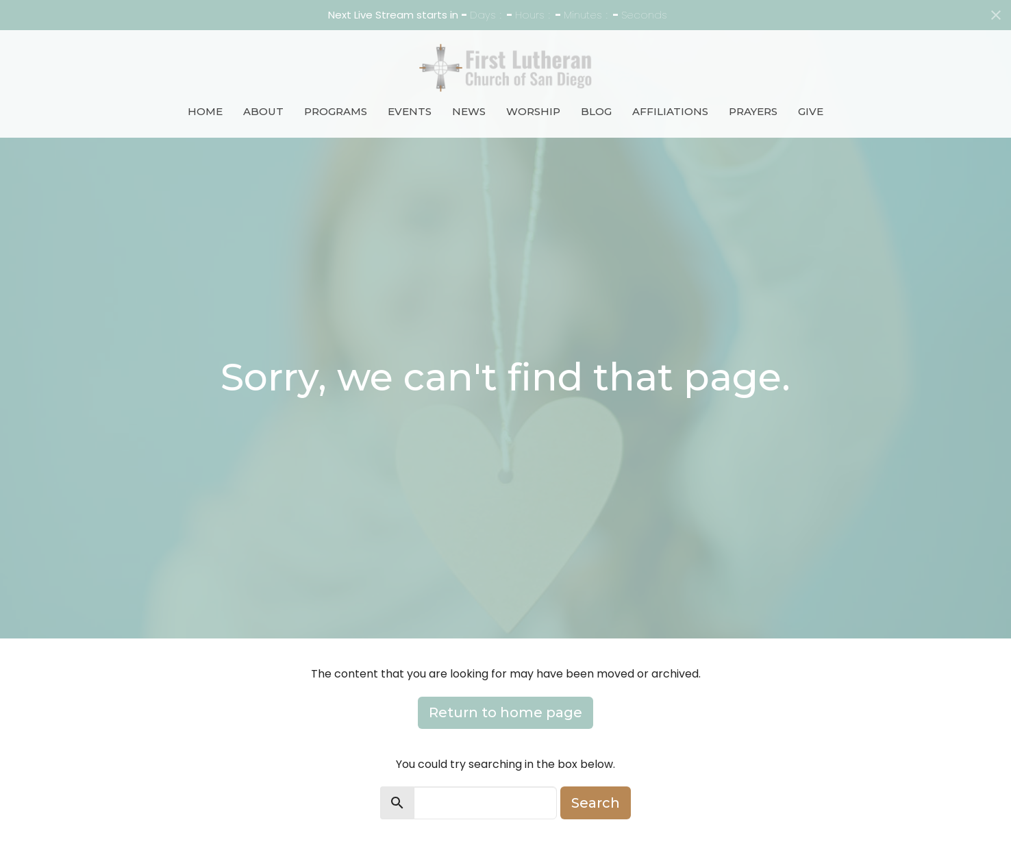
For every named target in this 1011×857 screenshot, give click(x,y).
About (263, 111)
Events (410, 111)
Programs (335, 111)
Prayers (753, 111)
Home (205, 111)
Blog (596, 111)
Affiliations (670, 111)
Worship (533, 111)
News (469, 111)
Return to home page (505, 712)
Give (810, 111)
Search (595, 803)
